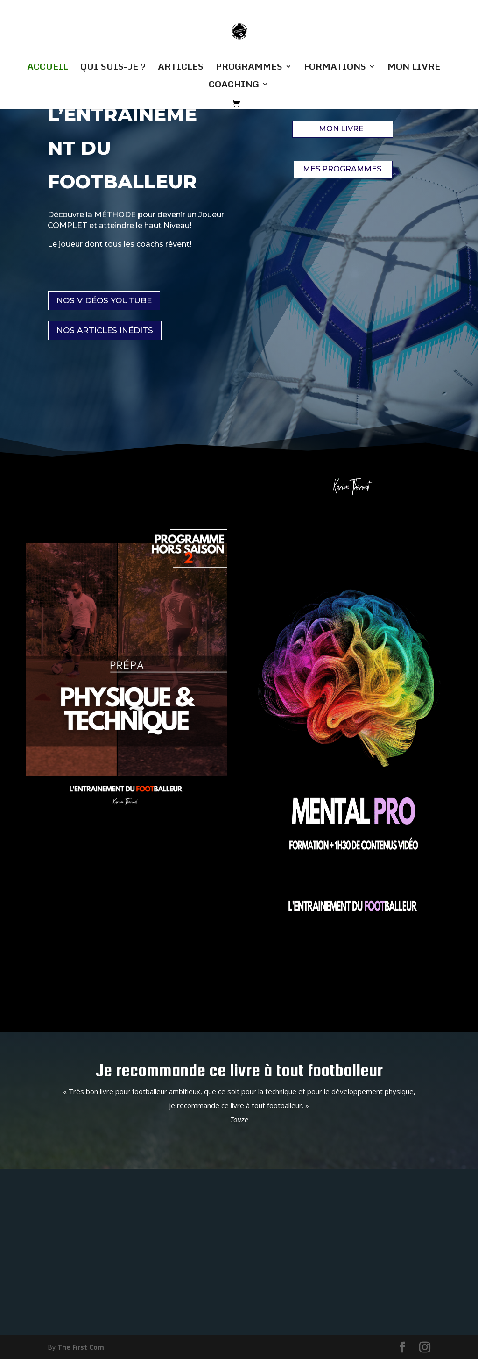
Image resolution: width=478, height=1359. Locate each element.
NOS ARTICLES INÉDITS (104, 330)
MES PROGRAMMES (342, 168)
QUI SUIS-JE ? (113, 68)
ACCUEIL (47, 68)
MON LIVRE (413, 68)
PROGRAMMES (249, 68)
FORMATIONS (335, 68)
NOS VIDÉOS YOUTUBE (104, 300)
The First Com (80, 1346)
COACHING (234, 86)
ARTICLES (181, 68)
